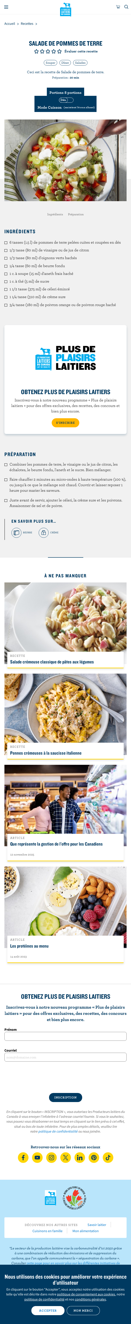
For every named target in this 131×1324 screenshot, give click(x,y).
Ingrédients (55, 214)
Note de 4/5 (54, 51)
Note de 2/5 (42, 51)
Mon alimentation (85, 1231)
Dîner (65, 62)
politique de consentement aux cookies (86, 1294)
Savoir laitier (96, 1224)
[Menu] (6, 7)
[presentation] (65, 1077)
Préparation (76, 214)
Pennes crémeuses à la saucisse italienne (46, 753)
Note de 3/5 (48, 51)
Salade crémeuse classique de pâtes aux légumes (52, 662)
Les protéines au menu (29, 946)
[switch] (65, 104)
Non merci (83, 1310)
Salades (80, 62)
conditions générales (90, 1299)
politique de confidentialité (58, 1131)
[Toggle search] (126, 7)
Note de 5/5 (59, 51)
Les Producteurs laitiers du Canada (65, 9)
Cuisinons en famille (47, 1231)
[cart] (118, 7)
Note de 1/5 (36, 51)
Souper (50, 62)
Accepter (48, 1310)
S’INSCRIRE (65, 422)
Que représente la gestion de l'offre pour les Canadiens (56, 844)
